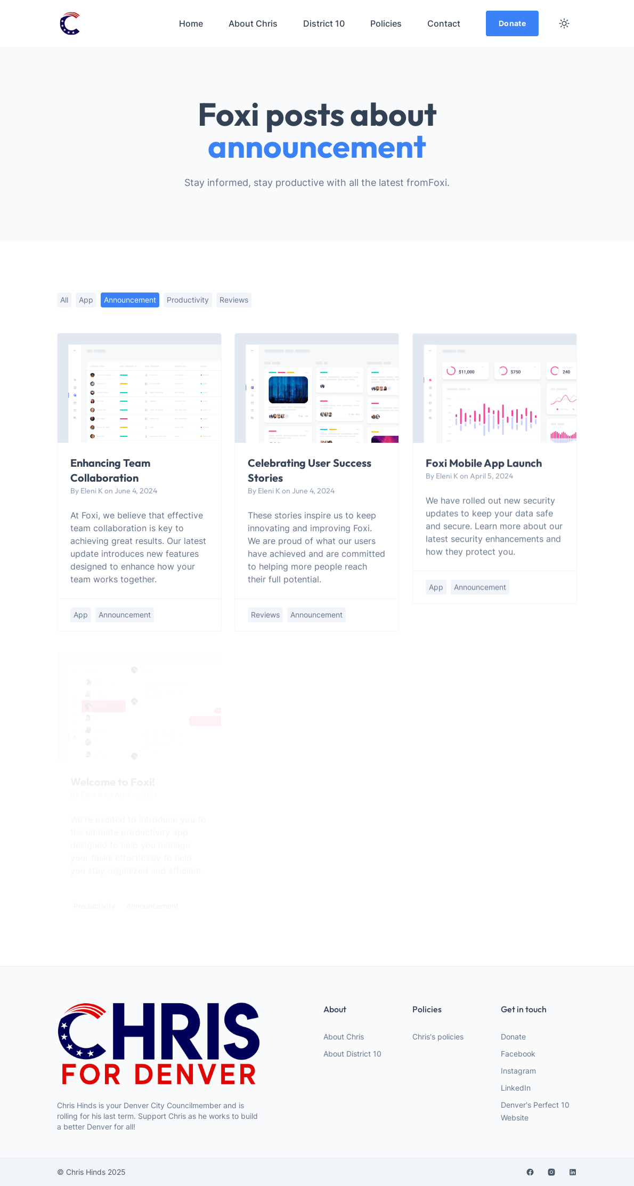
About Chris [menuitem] (253, 23)
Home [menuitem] (191, 23)
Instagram (518, 1070)
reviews (234, 299)
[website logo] (159, 1044)
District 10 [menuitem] (324, 23)
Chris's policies (438, 1036)
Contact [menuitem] (443, 23)
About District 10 (352, 1053)
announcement (130, 299)
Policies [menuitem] (386, 23)
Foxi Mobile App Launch (484, 463)
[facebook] (530, 1172)
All (64, 299)
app (86, 299)
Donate (512, 23)
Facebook (518, 1053)
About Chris (343, 1036)
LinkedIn (516, 1087)
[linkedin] (572, 1172)
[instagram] (551, 1172)
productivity (188, 299)
